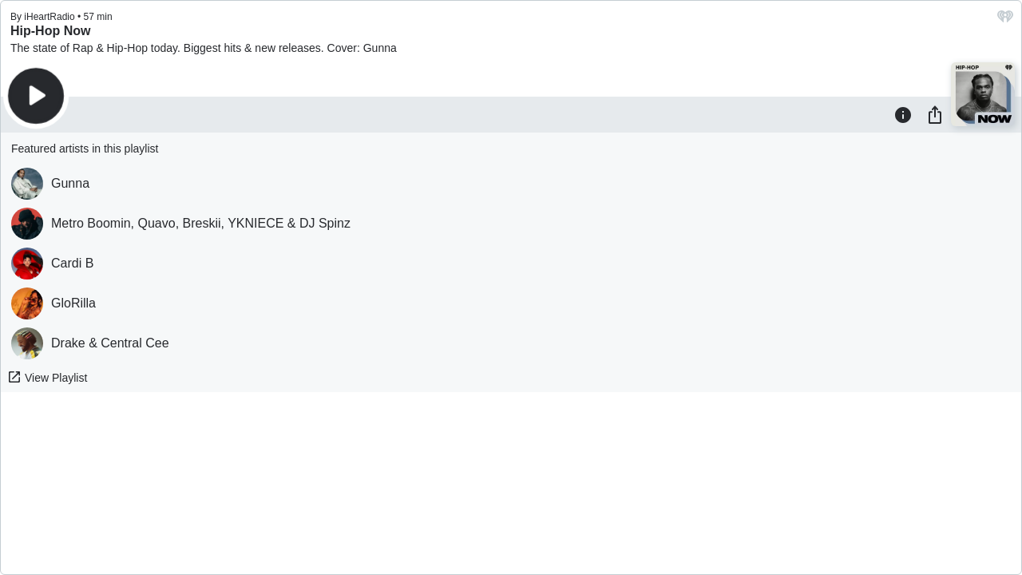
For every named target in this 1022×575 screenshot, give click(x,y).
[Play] (36, 96)
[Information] (903, 114)
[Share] (935, 114)
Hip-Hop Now (50, 31)
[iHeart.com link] (1005, 20)
